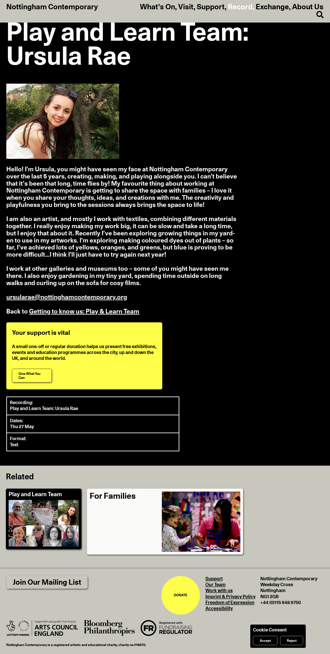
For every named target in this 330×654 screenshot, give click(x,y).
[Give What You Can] (32, 375)
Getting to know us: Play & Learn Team (84, 311)
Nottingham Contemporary (52, 7)
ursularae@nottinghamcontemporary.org (66, 297)
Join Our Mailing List (47, 582)
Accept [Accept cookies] (265, 640)
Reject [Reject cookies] (292, 640)
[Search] (316, 15)
